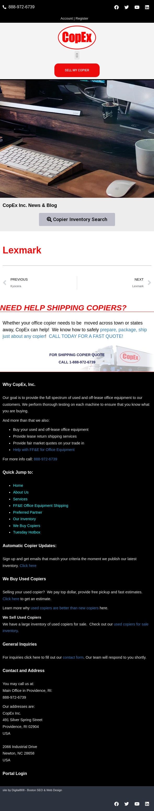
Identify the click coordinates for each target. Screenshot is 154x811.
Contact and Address (23, 670)
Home (18, 485)
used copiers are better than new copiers (65, 608)
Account (66, 18)
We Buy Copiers (26, 526)
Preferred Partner (27, 512)
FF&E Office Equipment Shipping (40, 505)
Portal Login (15, 773)
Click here (28, 566)
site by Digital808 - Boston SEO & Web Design (32, 790)
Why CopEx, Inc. (19, 384)
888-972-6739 (45, 459)
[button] (77, 55)
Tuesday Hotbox (26, 532)
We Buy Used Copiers (24, 579)
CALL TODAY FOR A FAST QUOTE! (86, 336)
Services (20, 499)
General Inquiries (20, 644)
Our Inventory (24, 519)
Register (82, 18)
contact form (73, 657)
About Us (20, 492)
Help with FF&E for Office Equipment (44, 450)
